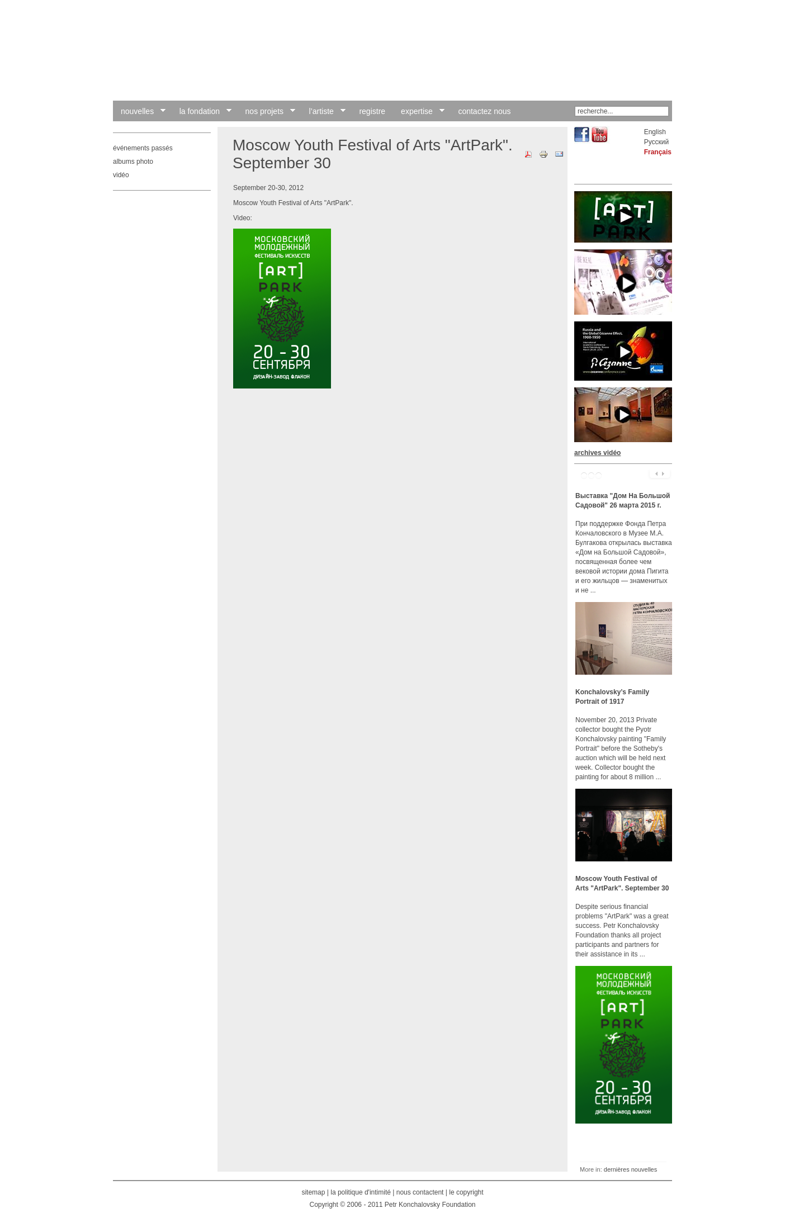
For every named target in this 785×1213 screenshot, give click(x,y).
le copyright (466, 1192)
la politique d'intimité (360, 1192)
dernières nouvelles (630, 1169)
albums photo (133, 161)
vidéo (121, 175)
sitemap (313, 1192)
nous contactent (420, 1192)
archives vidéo (597, 453)
